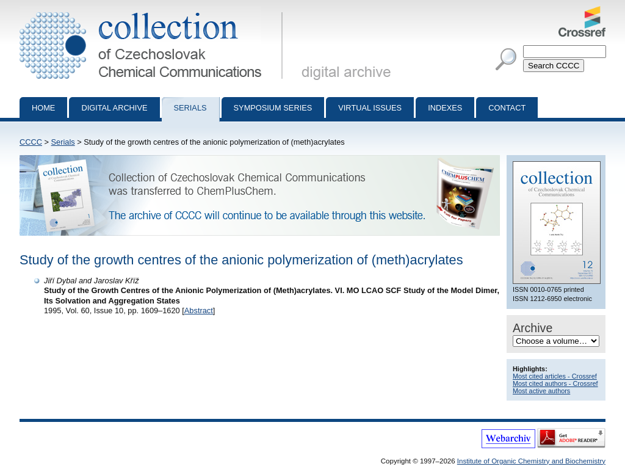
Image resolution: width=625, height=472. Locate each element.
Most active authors (541, 390)
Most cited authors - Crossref (555, 383)
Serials (190, 107)
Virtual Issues (370, 107)
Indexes (445, 107)
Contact (507, 107)
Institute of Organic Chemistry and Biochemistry (531, 461)
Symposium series (273, 107)
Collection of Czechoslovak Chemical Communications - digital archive (153, 11)
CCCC (31, 142)
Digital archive (114, 107)
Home (43, 107)
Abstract (198, 310)
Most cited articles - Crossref (555, 376)
